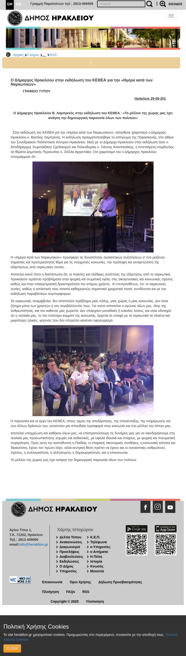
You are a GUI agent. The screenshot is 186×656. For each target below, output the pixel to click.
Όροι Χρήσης (80, 582)
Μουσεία (97, 571)
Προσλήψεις (69, 552)
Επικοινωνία (52, 582)
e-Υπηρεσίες (100, 547)
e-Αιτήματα (99, 552)
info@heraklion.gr (33, 544)
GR (10, 4)
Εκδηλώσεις (69, 561)
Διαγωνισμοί (70, 547)
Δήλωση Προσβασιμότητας (120, 582)
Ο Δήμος (32, 55)
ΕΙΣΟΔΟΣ (175, 4)
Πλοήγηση (50, 592)
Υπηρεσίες (68, 571)
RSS (85, 592)
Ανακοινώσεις (71, 542)
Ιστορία (96, 561)
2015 (53, 55)
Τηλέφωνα (98, 542)
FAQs (70, 592)
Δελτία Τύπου (70, 537)
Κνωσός (97, 566)
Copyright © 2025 (64, 601)
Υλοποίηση (95, 601)
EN (18, 4)
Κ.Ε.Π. (95, 537)
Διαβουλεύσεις (71, 557)
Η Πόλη (96, 557)
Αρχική (18, 55)
